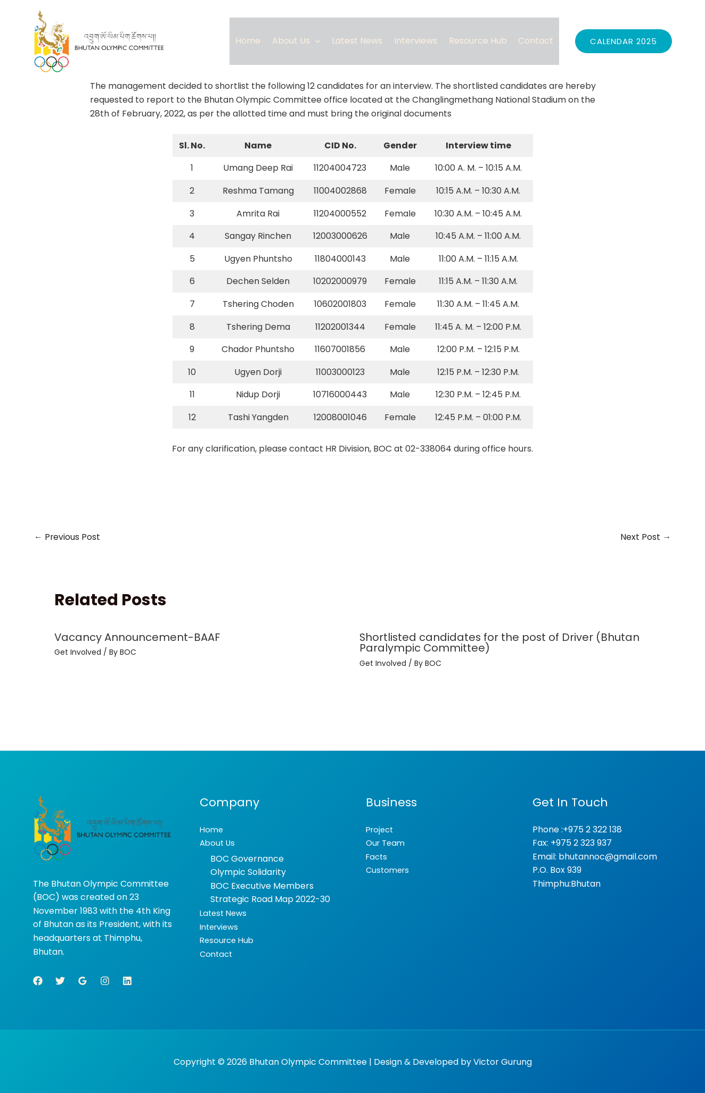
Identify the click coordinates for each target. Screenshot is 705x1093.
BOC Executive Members (262, 885)
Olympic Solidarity (248, 871)
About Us (300, 41)
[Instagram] (105, 979)
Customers (389, 869)
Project (381, 828)
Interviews (417, 41)
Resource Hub (479, 41)
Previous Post (67, 537)
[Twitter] (60, 979)
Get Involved (77, 652)
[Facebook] (38, 979)
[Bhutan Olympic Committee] (99, 41)
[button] (319, 41)
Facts (377, 855)
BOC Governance (247, 858)
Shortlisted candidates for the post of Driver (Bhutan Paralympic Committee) (500, 642)
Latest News (360, 41)
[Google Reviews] (82, 979)
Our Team (387, 842)
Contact (536, 41)
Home (252, 41)
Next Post (645, 537)
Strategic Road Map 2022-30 (270, 898)
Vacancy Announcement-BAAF (137, 637)
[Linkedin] (127, 979)
